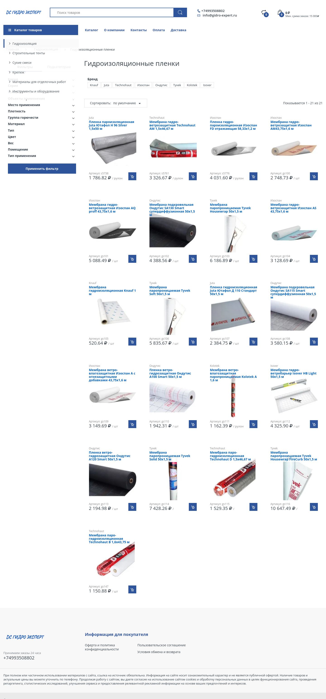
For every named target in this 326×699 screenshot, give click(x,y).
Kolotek (192, 85)
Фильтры (25, 66)
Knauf (94, 85)
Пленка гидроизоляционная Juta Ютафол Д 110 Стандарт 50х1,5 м (233, 290)
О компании (114, 30)
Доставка (178, 30)
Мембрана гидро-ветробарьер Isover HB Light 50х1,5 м (293, 373)
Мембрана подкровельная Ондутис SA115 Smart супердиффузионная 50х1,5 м (293, 292)
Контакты (138, 30)
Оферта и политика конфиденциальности (102, 647)
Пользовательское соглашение (161, 645)
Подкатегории (59, 66)
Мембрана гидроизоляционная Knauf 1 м (112, 290)
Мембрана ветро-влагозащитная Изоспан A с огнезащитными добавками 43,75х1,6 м (112, 375)
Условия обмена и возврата (158, 652)
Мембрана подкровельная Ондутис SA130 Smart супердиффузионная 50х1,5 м (172, 210)
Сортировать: (100, 103)
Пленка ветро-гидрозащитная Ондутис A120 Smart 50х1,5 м (110, 456)
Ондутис (161, 85)
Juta (106, 85)
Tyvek (177, 85)
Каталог (91, 30)
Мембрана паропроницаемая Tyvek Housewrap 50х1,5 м (230, 208)
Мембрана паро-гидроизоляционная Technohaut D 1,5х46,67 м (230, 456)
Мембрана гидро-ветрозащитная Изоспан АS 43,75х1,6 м (293, 208)
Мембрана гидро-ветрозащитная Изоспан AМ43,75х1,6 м (291, 125)
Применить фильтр (42, 168)
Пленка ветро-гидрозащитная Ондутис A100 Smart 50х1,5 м (170, 373)
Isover (207, 85)
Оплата (159, 30)
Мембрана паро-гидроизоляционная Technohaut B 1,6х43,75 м (109, 538)
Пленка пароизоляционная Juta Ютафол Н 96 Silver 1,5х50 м (111, 125)
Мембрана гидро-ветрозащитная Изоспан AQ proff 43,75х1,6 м (112, 208)
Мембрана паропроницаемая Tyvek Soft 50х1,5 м (169, 290)
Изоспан (143, 85)
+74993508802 (213, 11)
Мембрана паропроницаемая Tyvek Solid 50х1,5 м (169, 456)
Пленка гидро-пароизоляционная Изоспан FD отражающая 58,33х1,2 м (233, 125)
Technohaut (123, 85)
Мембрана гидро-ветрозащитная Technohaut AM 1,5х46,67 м (172, 125)
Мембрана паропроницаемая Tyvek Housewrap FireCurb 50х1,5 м (294, 456)
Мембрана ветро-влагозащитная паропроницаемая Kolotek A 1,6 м (233, 375)
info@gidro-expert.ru (220, 15)
